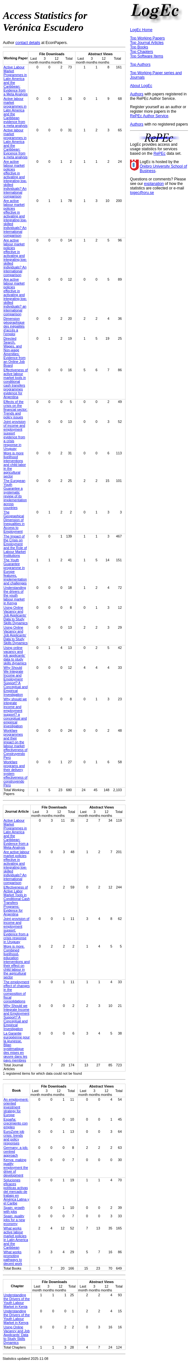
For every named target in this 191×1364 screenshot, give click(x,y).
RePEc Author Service (149, 116)
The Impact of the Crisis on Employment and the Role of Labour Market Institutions (15, 545)
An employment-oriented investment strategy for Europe (16, 1107)
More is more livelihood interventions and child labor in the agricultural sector (15, 464)
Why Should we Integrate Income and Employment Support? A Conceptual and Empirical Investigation (16, 1017)
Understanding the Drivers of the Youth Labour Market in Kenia (17, 1300)
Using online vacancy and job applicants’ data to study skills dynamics (15, 655)
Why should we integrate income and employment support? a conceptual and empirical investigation (15, 712)
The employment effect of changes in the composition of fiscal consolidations (17, 991)
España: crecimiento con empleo (16, 1123)
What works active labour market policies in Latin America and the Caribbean (16, 1237)
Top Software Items (146, 56)
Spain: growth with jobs (14, 1209)
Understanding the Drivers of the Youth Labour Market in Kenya (17, 1317)
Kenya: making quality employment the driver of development (16, 1167)
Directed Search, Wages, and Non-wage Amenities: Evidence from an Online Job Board (14, 352)
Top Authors (140, 64)
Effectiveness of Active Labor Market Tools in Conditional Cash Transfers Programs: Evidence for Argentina (17, 900)
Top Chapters (141, 51)
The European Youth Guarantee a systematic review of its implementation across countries (15, 494)
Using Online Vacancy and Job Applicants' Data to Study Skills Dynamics (16, 615)
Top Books (139, 47)
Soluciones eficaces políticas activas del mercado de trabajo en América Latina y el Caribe (16, 1191)
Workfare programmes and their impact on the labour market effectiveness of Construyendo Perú (15, 744)
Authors (136, 94)
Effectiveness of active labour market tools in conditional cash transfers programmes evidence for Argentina (16, 383)
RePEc (160, 153)
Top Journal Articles (147, 42)
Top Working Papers (147, 38)
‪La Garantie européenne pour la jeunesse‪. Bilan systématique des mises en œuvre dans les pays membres (17, 1046)
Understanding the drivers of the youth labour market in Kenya (15, 595)
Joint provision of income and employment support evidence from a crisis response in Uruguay (14, 435)
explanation (154, 183)
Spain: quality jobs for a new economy (14, 1220)
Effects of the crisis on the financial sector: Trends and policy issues (15, 409)
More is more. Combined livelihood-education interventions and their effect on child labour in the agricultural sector (17, 961)
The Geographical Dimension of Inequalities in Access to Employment (14, 521)
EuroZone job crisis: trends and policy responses (14, 1137)
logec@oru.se (142, 192)
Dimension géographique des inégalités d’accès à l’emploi (14, 326)
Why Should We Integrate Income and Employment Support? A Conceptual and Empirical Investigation (16, 681)
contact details (27, 42)
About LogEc (141, 85)
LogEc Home (141, 30)
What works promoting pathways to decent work (13, 1257)
